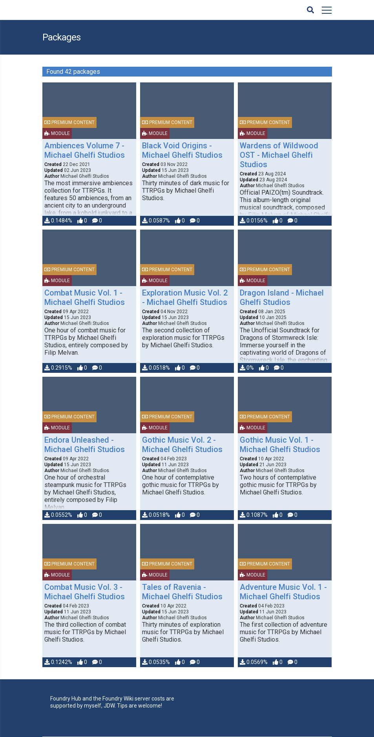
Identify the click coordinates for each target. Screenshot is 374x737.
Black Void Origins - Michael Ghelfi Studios (182, 150)
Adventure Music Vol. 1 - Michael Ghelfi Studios (283, 591)
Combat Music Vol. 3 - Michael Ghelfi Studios (84, 591)
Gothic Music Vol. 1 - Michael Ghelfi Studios (280, 444)
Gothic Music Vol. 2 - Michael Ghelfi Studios (182, 444)
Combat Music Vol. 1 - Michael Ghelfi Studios (84, 297)
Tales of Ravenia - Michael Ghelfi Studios (182, 591)
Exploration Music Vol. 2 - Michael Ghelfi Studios (185, 297)
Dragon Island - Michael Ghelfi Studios (282, 297)
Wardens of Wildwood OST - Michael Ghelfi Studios (279, 155)
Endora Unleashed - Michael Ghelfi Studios (84, 444)
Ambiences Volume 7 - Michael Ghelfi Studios (84, 150)
